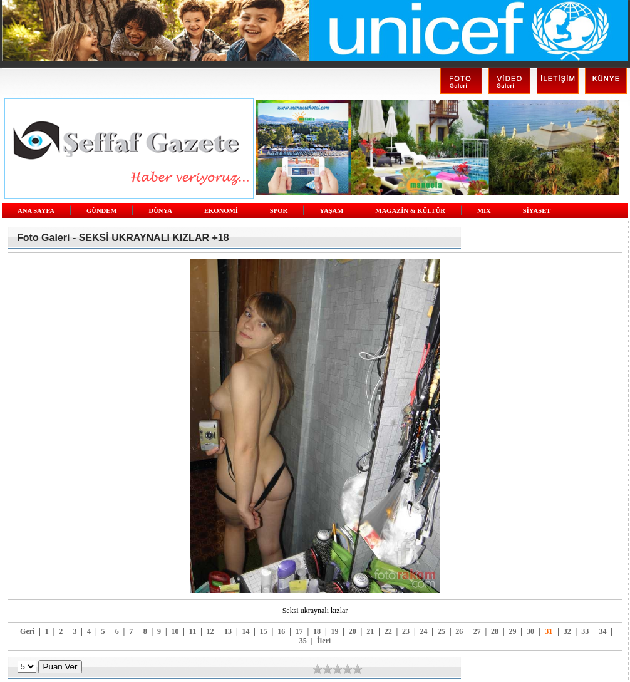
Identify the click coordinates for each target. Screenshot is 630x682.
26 (459, 631)
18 (317, 631)
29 (513, 631)
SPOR (278, 210)
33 (585, 631)
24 (423, 631)
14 (245, 631)
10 (174, 631)
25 (441, 631)
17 (299, 631)
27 (477, 631)
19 (334, 631)
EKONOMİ (221, 210)
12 (210, 631)
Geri (27, 631)
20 (352, 631)
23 (406, 631)
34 (603, 631)
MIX (484, 210)
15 (263, 631)
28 (494, 631)
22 (388, 631)
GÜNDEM (101, 210)
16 (281, 631)
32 (567, 631)
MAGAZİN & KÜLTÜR (410, 210)
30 (530, 631)
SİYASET (537, 210)
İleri (324, 640)
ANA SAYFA (36, 210)
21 (370, 631)
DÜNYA (160, 210)
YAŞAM (331, 210)
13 (228, 631)
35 (303, 640)
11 (192, 631)
